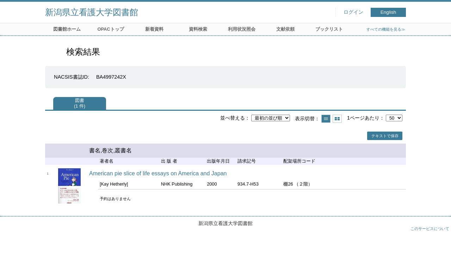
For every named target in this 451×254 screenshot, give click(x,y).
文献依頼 (285, 29)
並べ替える (232, 118)
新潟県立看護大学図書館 (91, 12)
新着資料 (154, 29)
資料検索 (198, 29)
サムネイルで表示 (337, 119)
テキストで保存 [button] (385, 136)
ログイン (353, 12)
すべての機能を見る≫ (385, 29)
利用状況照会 (241, 29)
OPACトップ (110, 29)
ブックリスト (329, 29)
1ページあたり (363, 118)
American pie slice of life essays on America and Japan (158, 173)
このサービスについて (429, 228)
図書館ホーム (67, 29)
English (388, 12)
